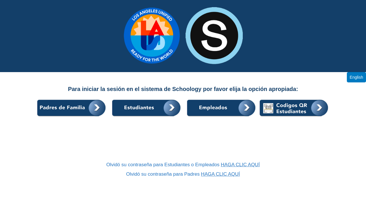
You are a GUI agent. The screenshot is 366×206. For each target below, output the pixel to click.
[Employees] (222, 116)
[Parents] (72, 116)
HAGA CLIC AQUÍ (240, 164)
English (356, 77)
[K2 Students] (294, 116)
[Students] (147, 116)
